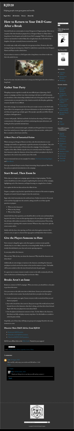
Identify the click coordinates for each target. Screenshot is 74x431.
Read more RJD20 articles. (15, 332)
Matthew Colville (64, 151)
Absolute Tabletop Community (63, 134)
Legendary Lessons (25, 349)
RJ (12, 372)
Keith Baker (63, 149)
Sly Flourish (63, 156)
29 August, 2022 (15, 360)
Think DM (62, 158)
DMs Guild (25, 341)
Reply (9, 365)
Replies (11, 368)
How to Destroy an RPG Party (64, 105)
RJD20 (9, 5)
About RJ (30, 16)
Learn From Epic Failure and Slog (64, 109)
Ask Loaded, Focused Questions (63, 89)
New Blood (10, 161)
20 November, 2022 (20, 372)
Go (59, 25)
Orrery (23, 16)
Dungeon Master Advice (14, 349)
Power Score (63, 154)
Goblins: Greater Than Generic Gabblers (64, 100)
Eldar (61, 122)
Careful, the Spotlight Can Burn (63, 95)
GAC (8, 360)
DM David (62, 139)
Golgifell (62, 124)
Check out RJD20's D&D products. (18, 337)
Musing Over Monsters (63, 77)
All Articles (16, 16)
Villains (32, 349)
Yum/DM (62, 161)
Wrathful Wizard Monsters (64, 113)
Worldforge (63, 80)
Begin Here (7, 16)
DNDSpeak (63, 141)
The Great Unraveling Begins (43, 159)
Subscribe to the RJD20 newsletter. (18, 335)
